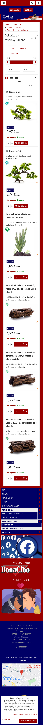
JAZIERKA (22, 532)
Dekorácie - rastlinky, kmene (12, 528)
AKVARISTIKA (22, 498)
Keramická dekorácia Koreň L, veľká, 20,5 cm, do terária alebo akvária (21, 423)
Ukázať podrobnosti (9, 720)
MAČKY (22, 494)
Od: (14, 69)
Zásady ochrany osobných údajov (25, 714)
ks (9, 143)
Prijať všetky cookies (28, 721)
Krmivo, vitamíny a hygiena (22, 514)
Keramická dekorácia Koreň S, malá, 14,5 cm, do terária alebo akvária (21, 289)
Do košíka (21, 143)
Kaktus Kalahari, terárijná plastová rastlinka (18, 215)
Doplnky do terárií (22, 521)
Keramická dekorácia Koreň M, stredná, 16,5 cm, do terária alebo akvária (21, 356)
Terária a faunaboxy (22, 517)
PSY (22, 490)
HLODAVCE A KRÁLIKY (22, 506)
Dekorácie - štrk (8, 525)
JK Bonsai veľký (13, 151)
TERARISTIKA (22, 510)
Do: (29, 69)
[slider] (8, 62)
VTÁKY (22, 502)
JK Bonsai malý (13, 92)
